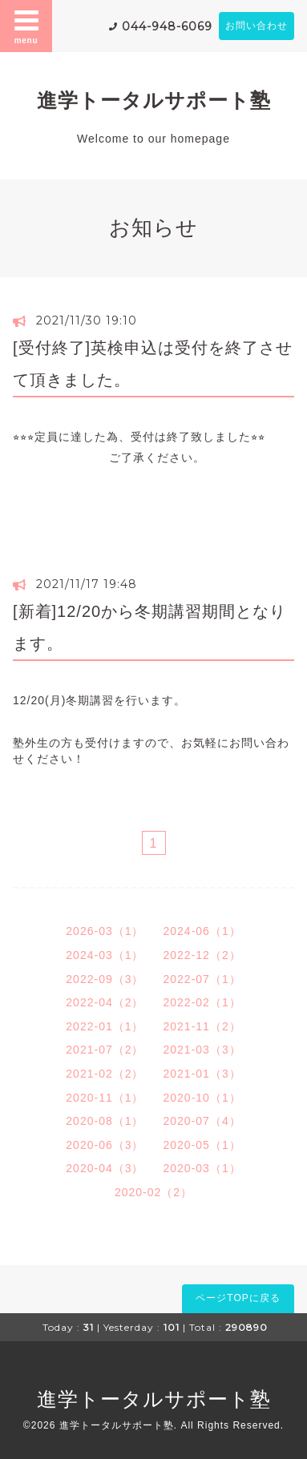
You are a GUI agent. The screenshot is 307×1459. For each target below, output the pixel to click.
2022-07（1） (202, 979)
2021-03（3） (202, 1049)
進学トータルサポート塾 (154, 100)
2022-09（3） (104, 979)
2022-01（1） (104, 1026)
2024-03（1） (104, 955)
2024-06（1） (202, 931)
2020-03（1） (202, 1168)
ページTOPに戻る (238, 1298)
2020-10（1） (202, 1097)
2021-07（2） (104, 1049)
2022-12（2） (202, 955)
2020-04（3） (104, 1168)
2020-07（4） (202, 1120)
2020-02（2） (153, 1192)
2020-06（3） (104, 1145)
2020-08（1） (104, 1120)
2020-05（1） (202, 1145)
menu (26, 25)
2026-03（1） (104, 931)
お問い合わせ (256, 25)
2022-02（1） (202, 1002)
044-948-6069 (167, 26)
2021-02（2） (104, 1073)
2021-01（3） (202, 1073)
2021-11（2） (202, 1026)
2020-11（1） (104, 1097)
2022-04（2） (104, 1002)
